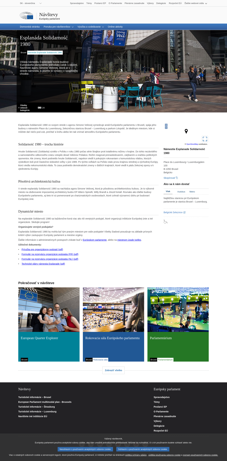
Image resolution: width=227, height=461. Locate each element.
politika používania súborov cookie (164, 455)
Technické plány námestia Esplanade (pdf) (43, 263)
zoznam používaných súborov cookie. (200, 455)
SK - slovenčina (27, 3)
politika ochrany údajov (136, 455)
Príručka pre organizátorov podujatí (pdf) (42, 249)
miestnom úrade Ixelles (129, 240)
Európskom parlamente (95, 240)
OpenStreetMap (192, 144)
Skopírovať (169, 178)
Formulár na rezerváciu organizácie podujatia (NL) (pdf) (50, 259)
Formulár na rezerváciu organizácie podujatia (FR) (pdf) (50, 254)
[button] (196, 3)
